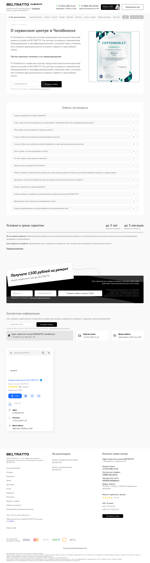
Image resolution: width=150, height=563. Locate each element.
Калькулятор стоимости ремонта (19, 509)
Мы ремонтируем (17, 17)
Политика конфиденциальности (75, 548)
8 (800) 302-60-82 (110, 474)
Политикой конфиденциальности (40, 89)
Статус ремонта (136, 17)
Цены (47, 17)
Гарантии (78, 17)
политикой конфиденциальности (40, 298)
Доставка (70, 17)
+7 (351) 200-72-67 (67, 6)
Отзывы (62, 17)
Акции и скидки (90, 17)
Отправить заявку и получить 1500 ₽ (80, 293)
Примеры (10, 476)
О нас (54, 17)
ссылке (11, 521)
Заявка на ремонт (104, 17)
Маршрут (15, 396)
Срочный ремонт (36, 17)
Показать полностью (14, 248)
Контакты (116, 17)
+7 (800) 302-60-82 (90, 6)
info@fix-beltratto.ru (110, 480)
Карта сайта (11, 528)
